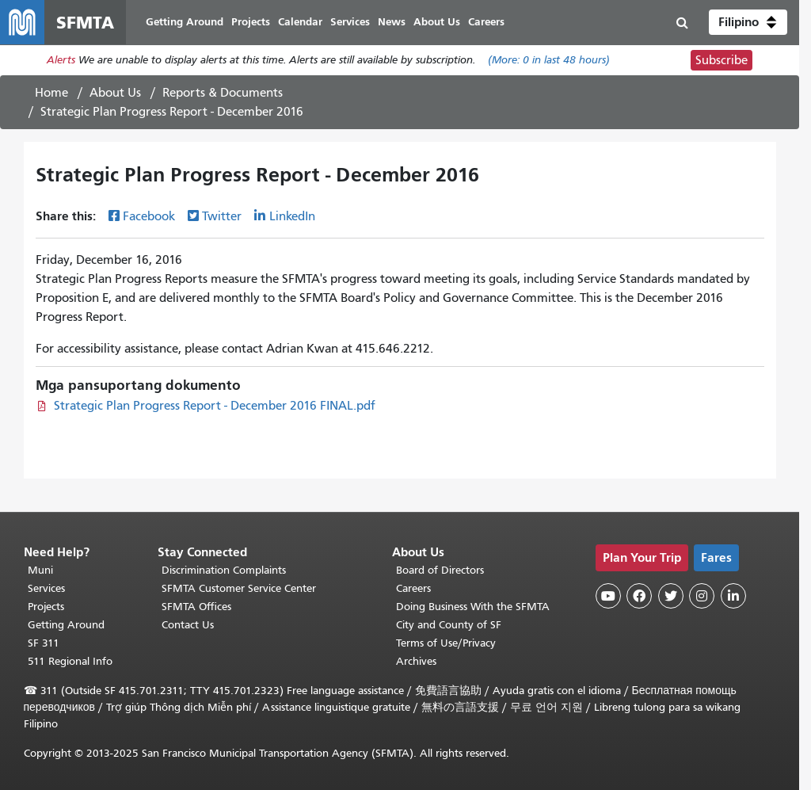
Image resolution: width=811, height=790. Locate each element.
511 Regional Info (70, 661)
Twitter (222, 216)
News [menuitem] (392, 22)
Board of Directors (440, 570)
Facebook (149, 216)
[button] (748, 22)
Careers (413, 588)
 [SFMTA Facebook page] (639, 596)
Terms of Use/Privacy (446, 643)
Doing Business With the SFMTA (473, 606)
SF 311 (43, 643)
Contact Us (188, 625)
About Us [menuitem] (436, 22)
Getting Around (66, 625)
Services (46, 588)
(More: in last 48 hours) (549, 60)
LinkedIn (292, 216)
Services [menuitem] (350, 22)
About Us (115, 93)
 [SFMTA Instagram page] (701, 596)
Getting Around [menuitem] (184, 22)
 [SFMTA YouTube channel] (608, 596)
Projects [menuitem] (250, 22)
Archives (416, 661)
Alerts (61, 60)
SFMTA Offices (196, 606)
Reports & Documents (222, 93)
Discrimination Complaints (224, 570)
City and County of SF (448, 625)
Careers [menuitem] (486, 22)
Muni (40, 570)
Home (51, 93)
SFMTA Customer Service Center (239, 588)
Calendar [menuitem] (300, 22)
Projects (46, 606)
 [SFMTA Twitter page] (670, 596)
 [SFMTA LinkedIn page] (733, 596)
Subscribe (721, 60)
